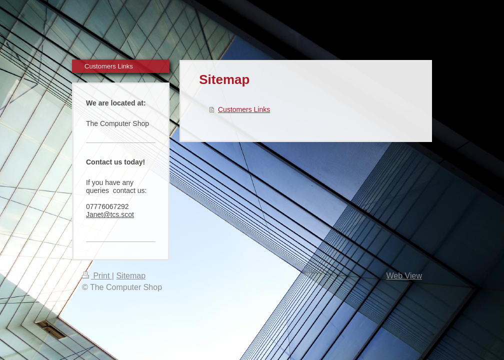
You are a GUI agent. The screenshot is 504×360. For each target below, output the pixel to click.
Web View (404, 276)
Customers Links (244, 110)
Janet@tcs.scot (110, 214)
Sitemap (131, 276)
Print (97, 276)
